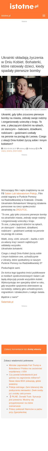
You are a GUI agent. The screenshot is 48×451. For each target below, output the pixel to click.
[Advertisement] (24, 40)
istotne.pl (24, 6)
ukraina (9, 151)
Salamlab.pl (7, 302)
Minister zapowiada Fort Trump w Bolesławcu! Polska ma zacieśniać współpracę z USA (25, 368)
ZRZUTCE (21, 209)
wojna (3, 151)
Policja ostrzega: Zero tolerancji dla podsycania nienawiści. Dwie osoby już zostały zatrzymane (26, 390)
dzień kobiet (17, 151)
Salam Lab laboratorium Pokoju (21, 193)
